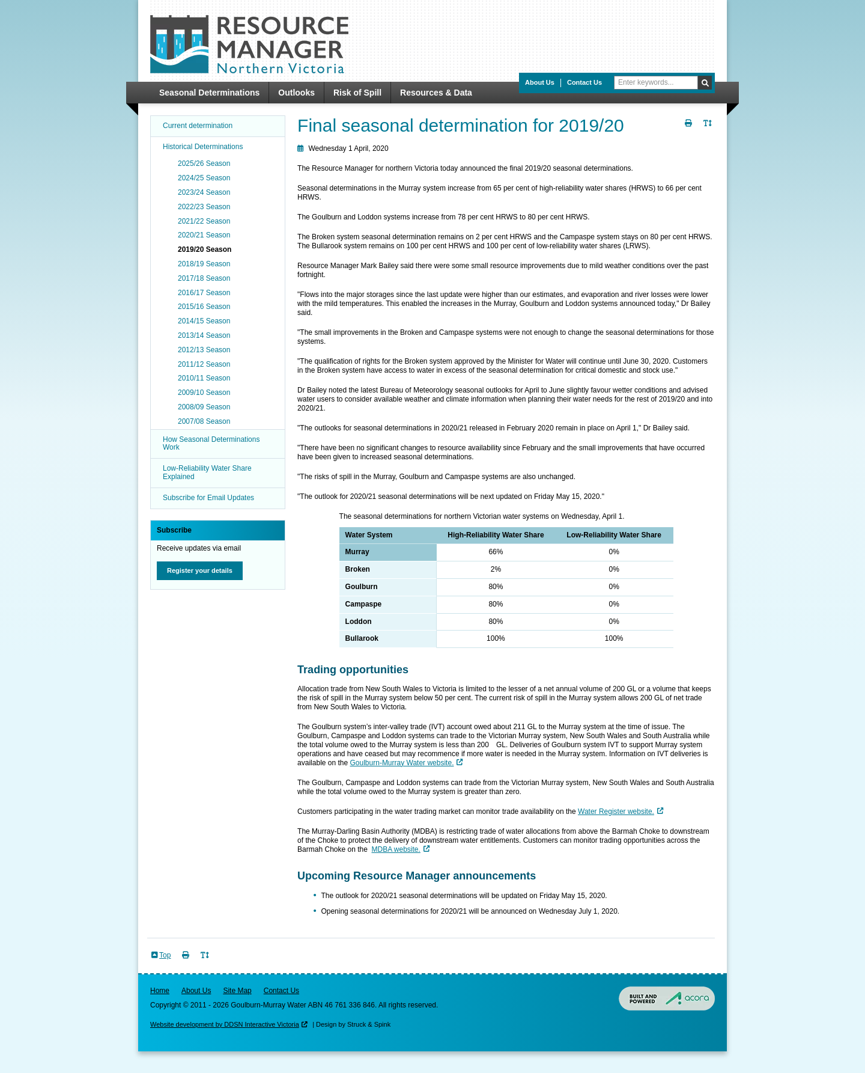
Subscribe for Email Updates (208, 498)
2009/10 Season (204, 392)
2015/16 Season (204, 306)
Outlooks (296, 92)
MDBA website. (396, 849)
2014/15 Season (204, 321)
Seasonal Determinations (209, 92)
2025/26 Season (204, 163)
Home (159, 990)
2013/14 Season (204, 335)
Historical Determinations (203, 146)
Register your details (199, 570)
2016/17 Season (204, 293)
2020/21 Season (204, 235)
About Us (539, 82)
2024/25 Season (204, 178)
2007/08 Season (204, 421)
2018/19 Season (204, 264)
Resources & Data (436, 92)
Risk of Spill (357, 92)
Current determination (197, 125)
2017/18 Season (204, 278)
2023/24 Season (204, 192)
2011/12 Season (204, 364)
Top (165, 955)
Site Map (237, 990)
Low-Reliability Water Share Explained (207, 472)
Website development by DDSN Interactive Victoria (224, 1024)
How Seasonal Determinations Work (211, 443)
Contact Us (584, 82)
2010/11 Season (204, 378)
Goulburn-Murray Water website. (402, 763)
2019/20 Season (204, 249)
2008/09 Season (204, 407)
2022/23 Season (204, 207)
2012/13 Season (204, 350)
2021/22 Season (204, 221)
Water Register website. (616, 811)
